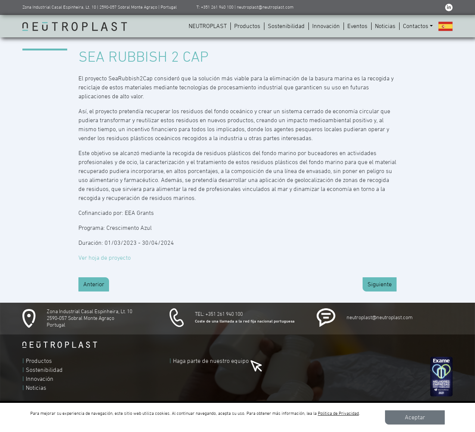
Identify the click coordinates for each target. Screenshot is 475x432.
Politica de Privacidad (338, 413)
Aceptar (415, 417)
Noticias (385, 26)
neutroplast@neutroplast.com (380, 317)
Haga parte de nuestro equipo (211, 361)
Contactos (415, 26)
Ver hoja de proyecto (104, 258)
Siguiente (379, 284)
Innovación (326, 26)
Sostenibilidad (286, 26)
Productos (247, 26)
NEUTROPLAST (208, 26)
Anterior (93, 284)
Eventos (357, 26)
